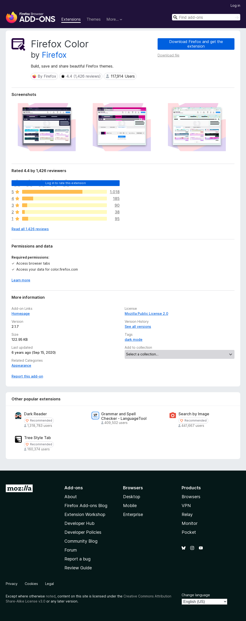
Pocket (189, 532)
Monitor (189, 523)
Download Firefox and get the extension (196, 44)
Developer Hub (79, 523)
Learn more (21, 280)
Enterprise (133, 514)
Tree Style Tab (37, 437)
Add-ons (73, 487)
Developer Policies (82, 532)
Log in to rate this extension (65, 183)
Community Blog (81, 541)
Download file (168, 55)
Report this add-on (27, 376)
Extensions (71, 19)
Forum (70, 550)
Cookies (31, 584)
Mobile (130, 505)
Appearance (21, 365)
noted (50, 596)
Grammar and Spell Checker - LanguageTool (124, 416)
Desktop (131, 496)
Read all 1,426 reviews (30, 229)
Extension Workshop (84, 514)
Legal (49, 584)
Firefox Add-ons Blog (85, 505)
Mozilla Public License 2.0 (146, 313)
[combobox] (206, 17)
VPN (186, 505)
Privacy (12, 584)
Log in (235, 5)
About (70, 496)
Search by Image (193, 414)
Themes (93, 19)
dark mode (133, 339)
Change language (196, 595)
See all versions (138, 326)
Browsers (191, 496)
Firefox (54, 55)
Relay (187, 514)
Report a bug (77, 558)
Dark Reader (35, 414)
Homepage (21, 313)
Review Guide (78, 567)
